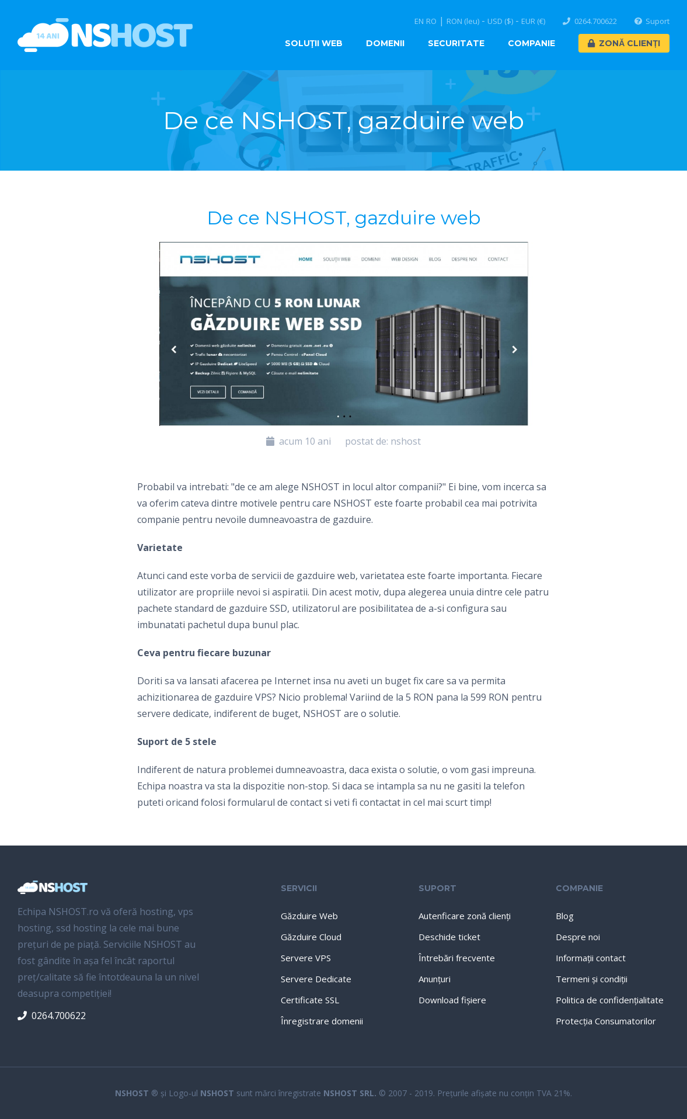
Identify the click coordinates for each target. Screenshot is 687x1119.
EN (419, 21)
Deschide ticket (449, 937)
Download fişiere (452, 1000)
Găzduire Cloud (311, 937)
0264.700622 (590, 21)
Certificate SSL (310, 1000)
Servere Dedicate (316, 979)
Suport (652, 21)
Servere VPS (306, 958)
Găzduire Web (309, 915)
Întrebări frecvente (457, 958)
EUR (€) (533, 21)
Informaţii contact (591, 958)
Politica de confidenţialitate (610, 1000)
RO (431, 21)
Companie (531, 43)
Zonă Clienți (624, 43)
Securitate (456, 43)
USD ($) (500, 21)
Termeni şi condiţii (591, 979)
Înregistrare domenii (322, 1021)
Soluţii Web (314, 43)
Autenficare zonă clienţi (465, 915)
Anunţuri (435, 979)
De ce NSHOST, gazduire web (343, 217)
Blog (565, 915)
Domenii (385, 43)
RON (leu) (463, 21)
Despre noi (578, 937)
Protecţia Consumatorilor (606, 1021)
